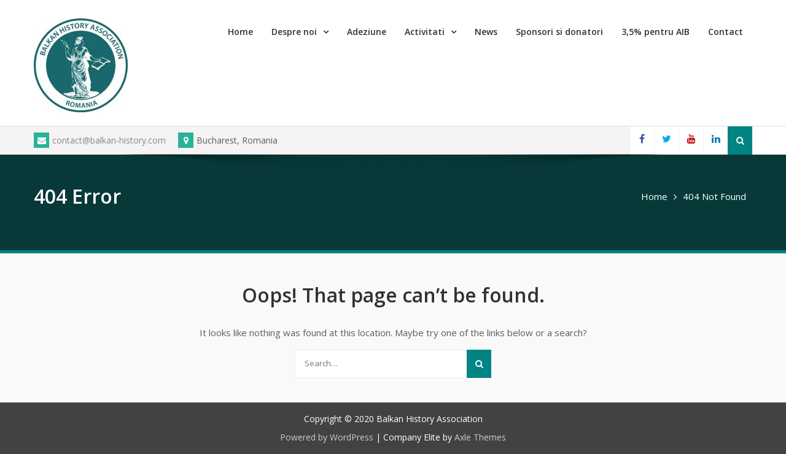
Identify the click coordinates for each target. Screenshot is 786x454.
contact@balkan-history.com (100, 140)
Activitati (425, 31)
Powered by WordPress (326, 437)
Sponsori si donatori (559, 31)
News (486, 31)
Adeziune (366, 31)
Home (240, 31)
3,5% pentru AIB (655, 31)
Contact (725, 31)
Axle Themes (480, 437)
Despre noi (294, 31)
